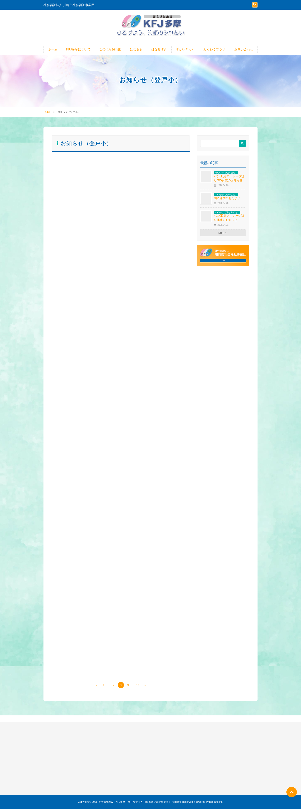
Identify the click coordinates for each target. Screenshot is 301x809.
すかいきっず (185, 49)
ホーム (52, 49)
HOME (47, 112)
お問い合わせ (243, 49)
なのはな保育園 (110, 49)
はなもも (136, 49)
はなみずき (159, 49)
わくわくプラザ (214, 49)
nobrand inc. (216, 801)
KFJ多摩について (78, 49)
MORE (223, 233)
